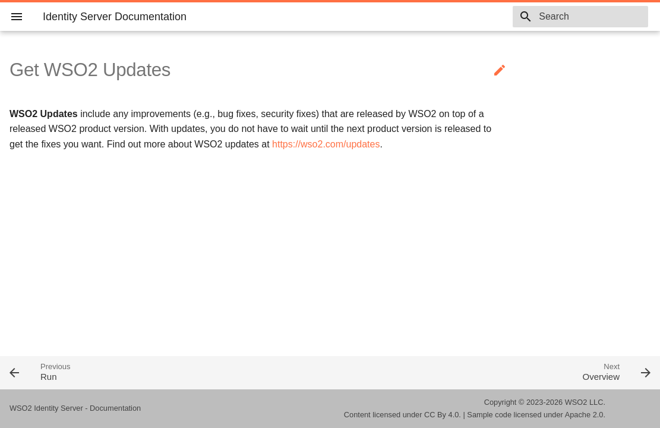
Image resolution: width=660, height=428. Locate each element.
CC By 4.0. (442, 414)
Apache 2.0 (584, 414)
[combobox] (579, 16)
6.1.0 (482, 16)
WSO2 (576, 402)
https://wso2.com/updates (326, 144)
